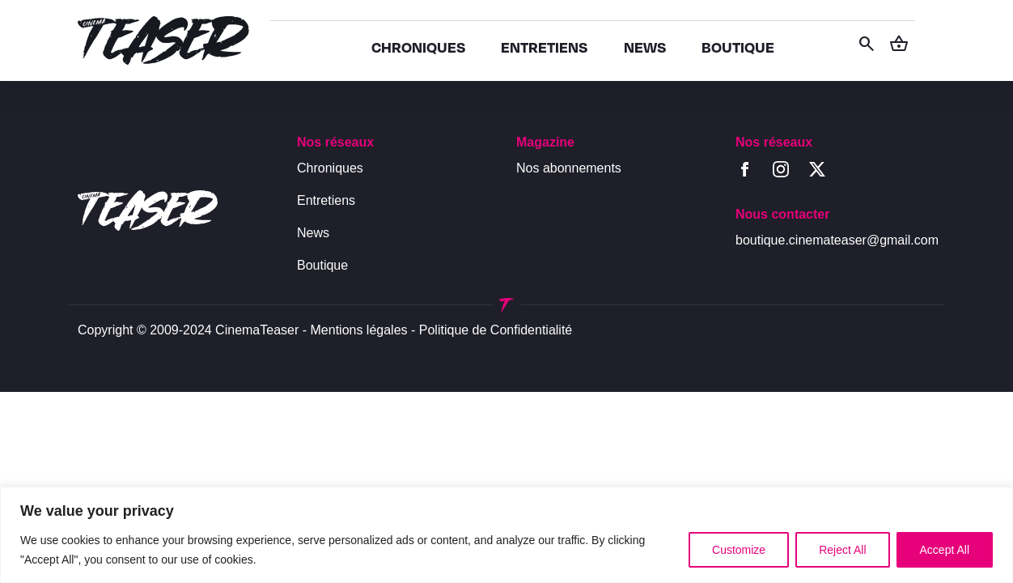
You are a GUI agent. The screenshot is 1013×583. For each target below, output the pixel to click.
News (313, 233)
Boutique (322, 265)
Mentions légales (359, 330)
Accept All (944, 549)
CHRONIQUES (418, 46)
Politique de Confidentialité (495, 330)
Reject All (842, 549)
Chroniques (330, 168)
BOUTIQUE (737, 46)
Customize (738, 549)
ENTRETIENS (544, 46)
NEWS (645, 46)
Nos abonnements (568, 168)
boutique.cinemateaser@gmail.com (837, 240)
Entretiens (326, 200)
